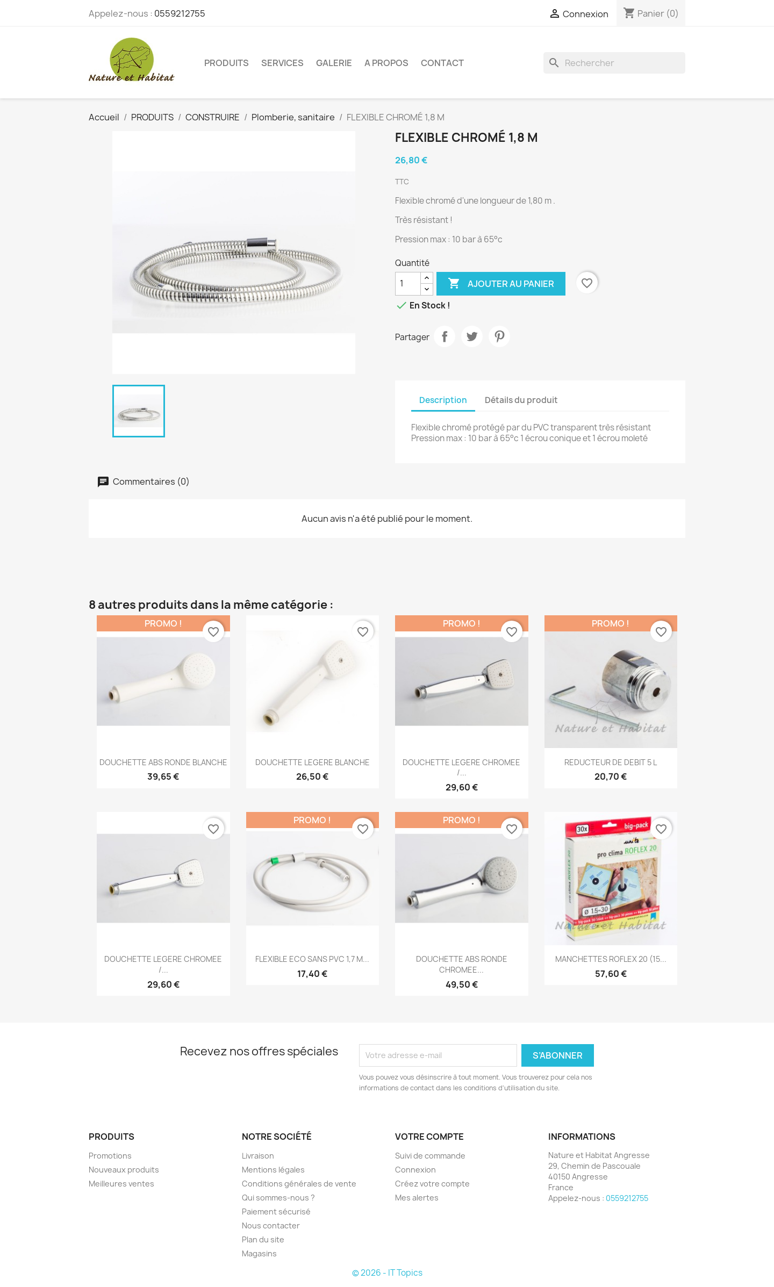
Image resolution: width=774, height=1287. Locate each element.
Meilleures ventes (121, 1183)
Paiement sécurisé (276, 1211)
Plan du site (263, 1239)
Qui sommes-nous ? (278, 1197)
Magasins (259, 1253)
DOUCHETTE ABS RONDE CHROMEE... (461, 964)
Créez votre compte (432, 1183)
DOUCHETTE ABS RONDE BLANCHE (163, 762)
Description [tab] (443, 400)
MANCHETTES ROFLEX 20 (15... (610, 959)
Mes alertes (417, 1197)
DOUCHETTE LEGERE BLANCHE (312, 762)
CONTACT (442, 63)
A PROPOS (386, 63)
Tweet (472, 336)
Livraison (258, 1156)
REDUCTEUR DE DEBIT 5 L (610, 762)
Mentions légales (273, 1169)
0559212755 (179, 13)
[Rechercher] (614, 63)
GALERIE (334, 63)
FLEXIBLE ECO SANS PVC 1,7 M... (312, 959)
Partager (444, 336)
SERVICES (282, 63)
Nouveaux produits (124, 1169)
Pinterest (499, 336)
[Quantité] (408, 284)
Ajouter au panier (501, 284)
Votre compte (429, 1136)
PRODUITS (226, 63)
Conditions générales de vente (299, 1183)
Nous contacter (271, 1225)
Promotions (110, 1156)
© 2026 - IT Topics (387, 1272)
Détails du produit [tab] (521, 400)
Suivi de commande (430, 1156)
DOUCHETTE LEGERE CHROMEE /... (461, 767)
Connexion (415, 1169)
